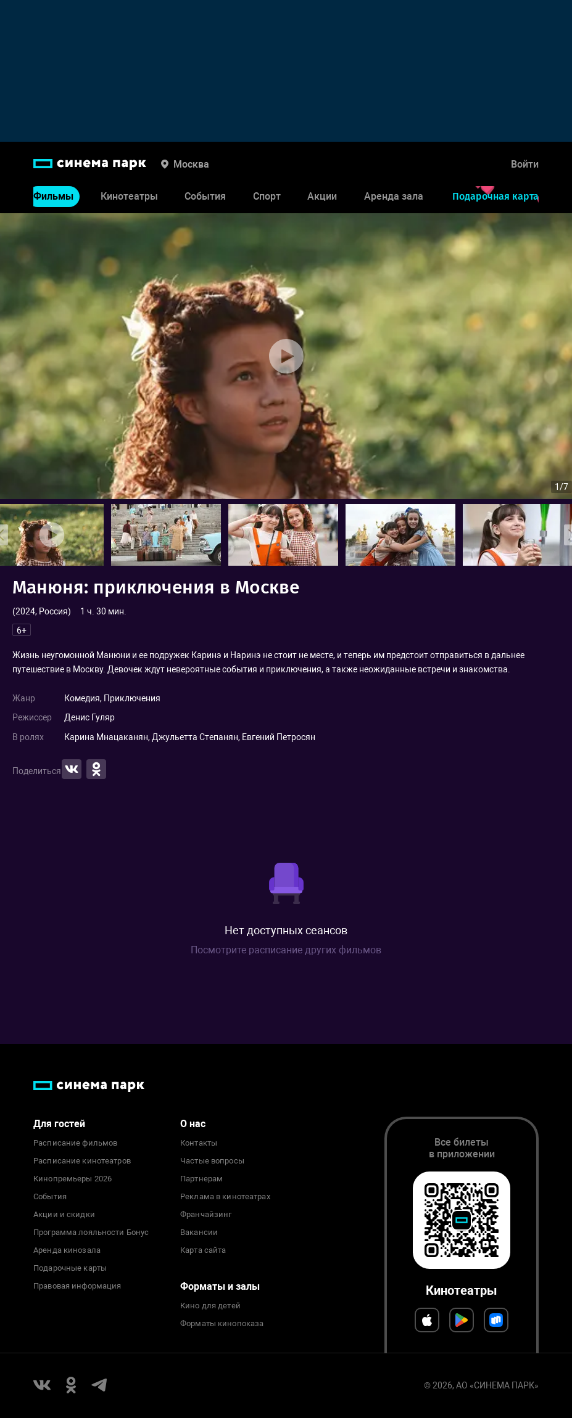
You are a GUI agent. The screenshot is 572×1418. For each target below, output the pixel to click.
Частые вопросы (212, 1161)
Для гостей (59, 1124)
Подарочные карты (70, 1268)
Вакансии (199, 1232)
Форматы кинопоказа (221, 1323)
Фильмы (53, 196)
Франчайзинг (205, 1214)
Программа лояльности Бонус (91, 1232)
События (205, 196)
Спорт (267, 196)
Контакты (198, 1143)
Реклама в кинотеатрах (225, 1196)
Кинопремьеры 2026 (72, 1179)
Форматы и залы (220, 1286)
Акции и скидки (64, 1214)
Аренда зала (393, 196)
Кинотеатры (129, 196)
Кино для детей (210, 1306)
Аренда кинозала (67, 1250)
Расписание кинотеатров (82, 1161)
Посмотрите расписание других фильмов (286, 950)
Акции (322, 196)
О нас (192, 1124)
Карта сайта (203, 1250)
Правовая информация (77, 1286)
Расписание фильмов (75, 1143)
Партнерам (201, 1179)
